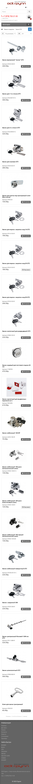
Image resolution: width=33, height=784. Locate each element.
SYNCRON (4, 751)
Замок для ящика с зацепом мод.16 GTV (16, 229)
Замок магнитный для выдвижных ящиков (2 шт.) (14, 400)
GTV (2, 749)
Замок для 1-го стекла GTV (11, 94)
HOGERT (3, 760)
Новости (3, 734)
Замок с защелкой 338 (10, 602)
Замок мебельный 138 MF (11, 433)
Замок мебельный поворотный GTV (14, 568)
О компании (4, 736)
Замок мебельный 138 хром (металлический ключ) (12, 467)
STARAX (3, 758)
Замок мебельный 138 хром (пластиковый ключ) (12, 501)
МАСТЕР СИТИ (5, 756)
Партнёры (4, 738)
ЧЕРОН (3, 753)
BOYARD (3, 745)
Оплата (3, 730)
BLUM (3, 747)
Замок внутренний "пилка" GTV (13, 60)
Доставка (4, 727)
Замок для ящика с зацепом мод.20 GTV (16, 263)
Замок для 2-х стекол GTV (11, 128)
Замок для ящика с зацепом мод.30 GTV (16, 297)
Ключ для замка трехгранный (12, 704)
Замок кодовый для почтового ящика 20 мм (16, 366)
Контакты (4, 732)
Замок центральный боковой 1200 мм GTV (15, 637)
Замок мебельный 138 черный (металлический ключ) (12, 535)
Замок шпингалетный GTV (11, 670)
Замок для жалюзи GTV (10, 162)
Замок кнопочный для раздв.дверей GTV (16, 331)
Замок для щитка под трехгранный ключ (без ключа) (16, 196)
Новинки (3, 725)
